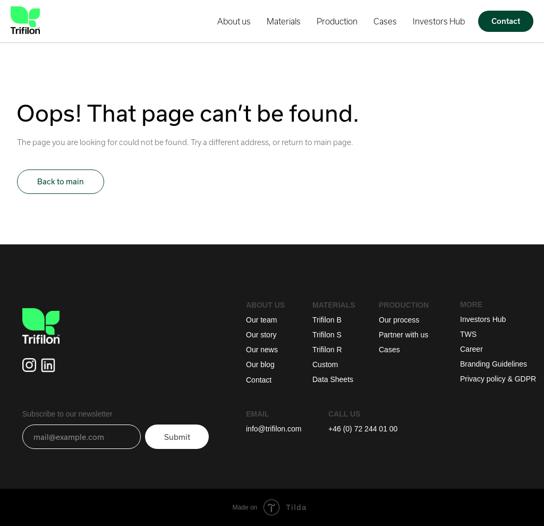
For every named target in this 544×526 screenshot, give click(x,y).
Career (471, 349)
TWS (468, 334)
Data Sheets (332, 379)
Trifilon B (327, 320)
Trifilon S (327, 334)
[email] (81, 437)
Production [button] (337, 21)
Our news (262, 349)
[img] (48, 365)
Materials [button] (284, 21)
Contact (258, 380)
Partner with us (403, 334)
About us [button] (234, 21)
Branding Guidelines (493, 364)
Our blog (260, 364)
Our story (261, 334)
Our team (261, 320)
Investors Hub (439, 21)
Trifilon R (327, 349)
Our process (399, 320)
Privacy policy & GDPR (498, 379)
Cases (385, 21)
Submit (177, 437)
